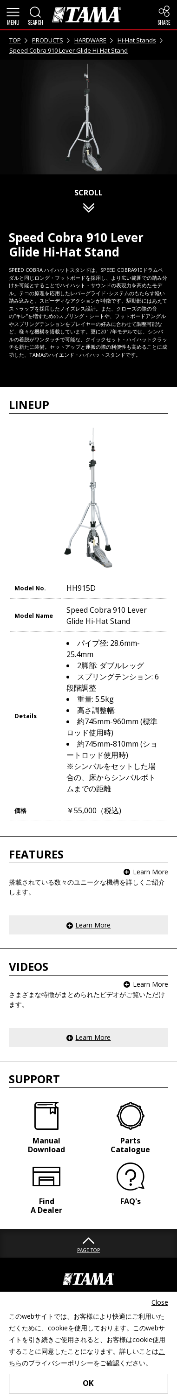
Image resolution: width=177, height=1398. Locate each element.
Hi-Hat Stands (137, 40)
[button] (13, 15)
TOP (15, 40)
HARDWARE (90, 40)
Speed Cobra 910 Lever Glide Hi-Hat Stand (68, 50)
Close (159, 1302)
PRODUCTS (47, 40)
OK (88, 1382)
